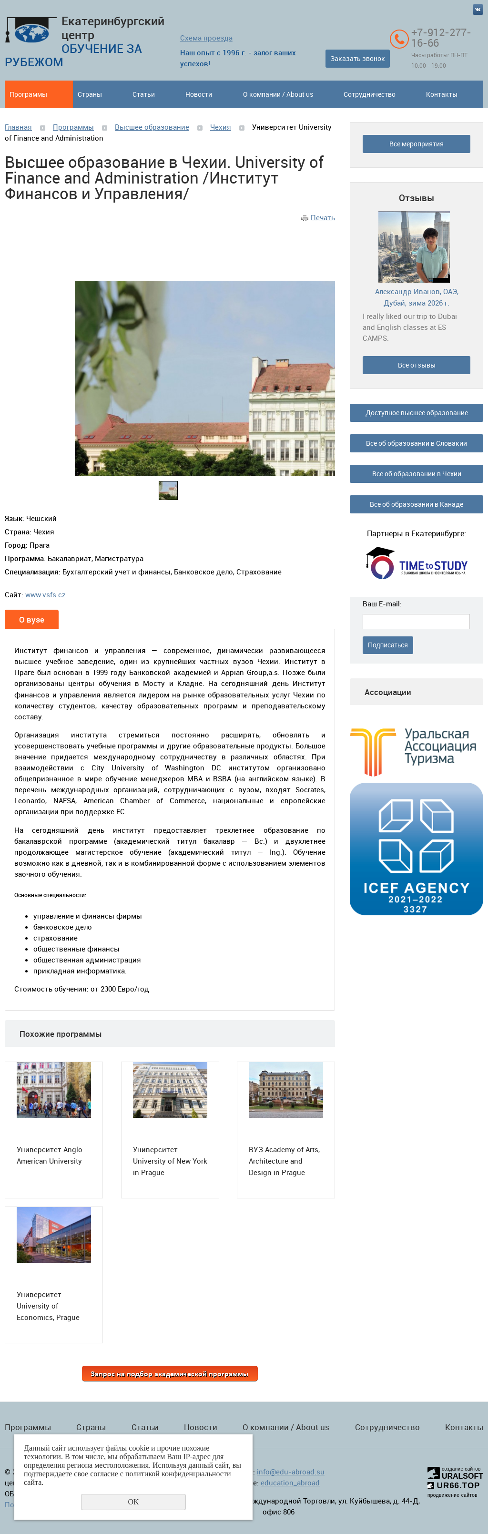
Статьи (143, 94)
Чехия (220, 127)
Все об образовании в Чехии (416, 473)
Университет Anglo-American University (51, 1155)
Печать (323, 217)
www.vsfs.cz (45, 594)
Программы (28, 94)
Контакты (442, 94)
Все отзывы (417, 364)
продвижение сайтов (452, 1495)
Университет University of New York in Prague (170, 1161)
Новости (198, 94)
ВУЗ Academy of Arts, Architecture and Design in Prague (284, 1161)
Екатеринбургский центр (84, 41)
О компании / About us (278, 94)
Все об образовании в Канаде (416, 504)
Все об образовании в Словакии (416, 443)
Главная (18, 127)
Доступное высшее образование (417, 412)
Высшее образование (152, 127)
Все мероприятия (416, 143)
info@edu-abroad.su (291, 1471)
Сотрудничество (370, 94)
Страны (90, 94)
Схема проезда (206, 37)
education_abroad (290, 1482)
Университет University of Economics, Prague (48, 1305)
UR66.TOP (453, 1485)
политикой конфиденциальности (178, 1474)
